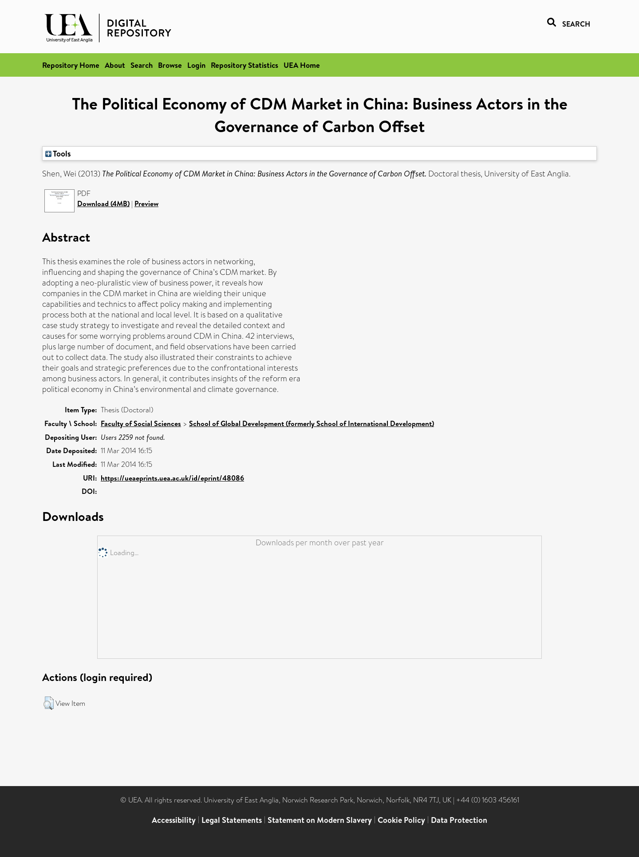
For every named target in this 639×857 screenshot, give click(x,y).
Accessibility (174, 820)
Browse (170, 65)
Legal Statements (231, 820)
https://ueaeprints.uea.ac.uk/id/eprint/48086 (172, 478)
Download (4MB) (103, 203)
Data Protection (459, 820)
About (115, 65)
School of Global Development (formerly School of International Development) (311, 423)
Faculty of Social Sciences (141, 423)
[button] (48, 703)
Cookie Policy (401, 820)
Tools (58, 153)
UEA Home (302, 65)
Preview (146, 203)
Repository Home (70, 65)
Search (141, 65)
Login (196, 65)
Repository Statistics (244, 65)
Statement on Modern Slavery (320, 820)
